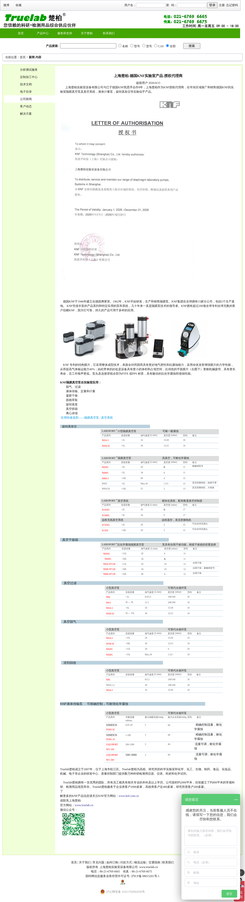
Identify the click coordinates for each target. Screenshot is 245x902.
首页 (21, 33)
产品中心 (43, 33)
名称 (125, 46)
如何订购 (112, 862)
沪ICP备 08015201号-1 (145, 876)
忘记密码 (232, 5)
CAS (161, 46)
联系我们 (109, 33)
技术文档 (26, 84)
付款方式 (126, 862)
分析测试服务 (29, 69)
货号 (149, 46)
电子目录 (26, 91)
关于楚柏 (87, 33)
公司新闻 (26, 99)
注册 (222, 5)
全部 (173, 46)
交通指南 (154, 862)
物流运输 (140, 862)
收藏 (18, 5)
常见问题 (98, 862)
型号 (137, 46)
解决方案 (26, 113)
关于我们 (85, 862)
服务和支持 (64, 33)
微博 (6, 5)
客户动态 (26, 106)
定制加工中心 (29, 77)
